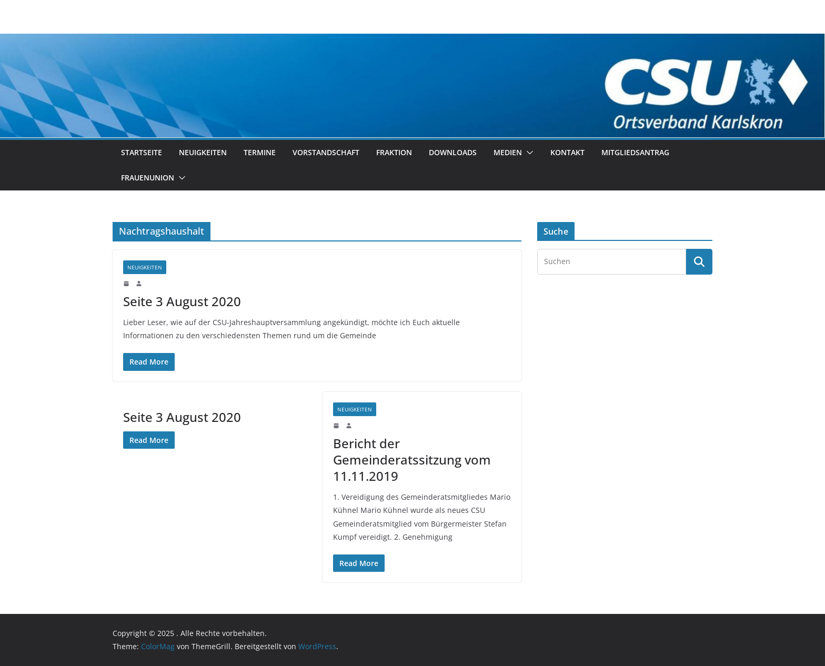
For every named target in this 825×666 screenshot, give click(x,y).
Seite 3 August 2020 (182, 301)
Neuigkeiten (203, 152)
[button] (528, 152)
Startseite (141, 152)
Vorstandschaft (326, 152)
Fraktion (394, 152)
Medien (508, 152)
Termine (260, 152)
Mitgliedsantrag (635, 152)
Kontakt (567, 152)
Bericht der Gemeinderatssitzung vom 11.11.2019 (412, 460)
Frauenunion (147, 178)
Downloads (453, 152)
